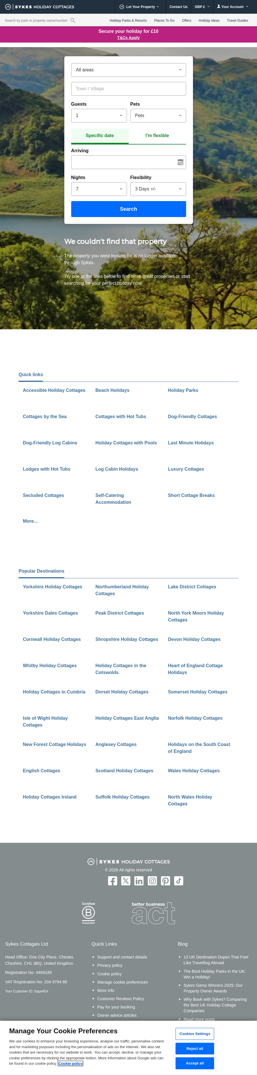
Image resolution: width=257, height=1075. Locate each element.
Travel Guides (237, 21)
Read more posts (199, 1019)
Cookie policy (109, 974)
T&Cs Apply (128, 37)
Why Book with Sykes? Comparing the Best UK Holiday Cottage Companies (215, 1005)
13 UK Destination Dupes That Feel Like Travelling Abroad (216, 960)
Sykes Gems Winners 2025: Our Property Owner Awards (213, 988)
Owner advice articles (117, 1015)
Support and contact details (122, 957)
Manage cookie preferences (122, 982)
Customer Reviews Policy (120, 998)
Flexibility (141, 177)
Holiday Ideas (209, 21)
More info (105, 990)
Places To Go (164, 21)
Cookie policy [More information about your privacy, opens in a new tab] (70, 1063)
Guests (79, 104)
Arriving (80, 150)
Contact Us (179, 7)
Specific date (100, 135)
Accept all (195, 1063)
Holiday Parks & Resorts (128, 21)
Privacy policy (109, 965)
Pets (135, 104)
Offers (186, 21)
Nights (78, 177)
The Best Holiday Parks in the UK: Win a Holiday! (215, 974)
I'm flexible (157, 135)
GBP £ (202, 7)
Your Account (232, 7)
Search (128, 209)
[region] (128, 1048)
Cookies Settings (195, 1034)
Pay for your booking (116, 1007)
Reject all (195, 1048)
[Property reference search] (72, 20)
